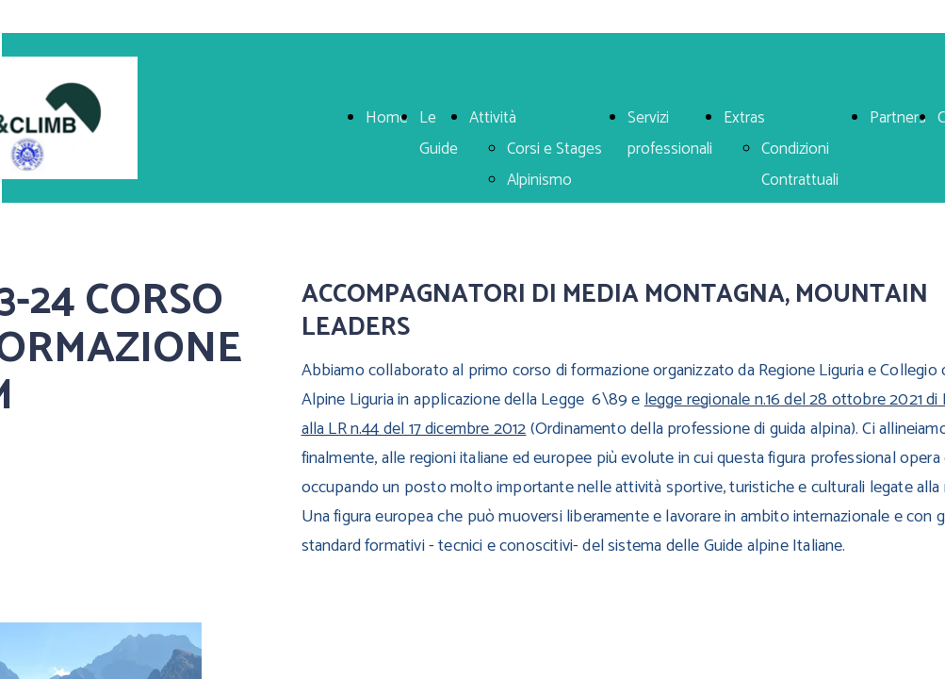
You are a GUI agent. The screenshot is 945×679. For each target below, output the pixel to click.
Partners (898, 118)
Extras (744, 118)
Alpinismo (539, 180)
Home (387, 118)
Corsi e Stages (554, 149)
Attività (492, 118)
